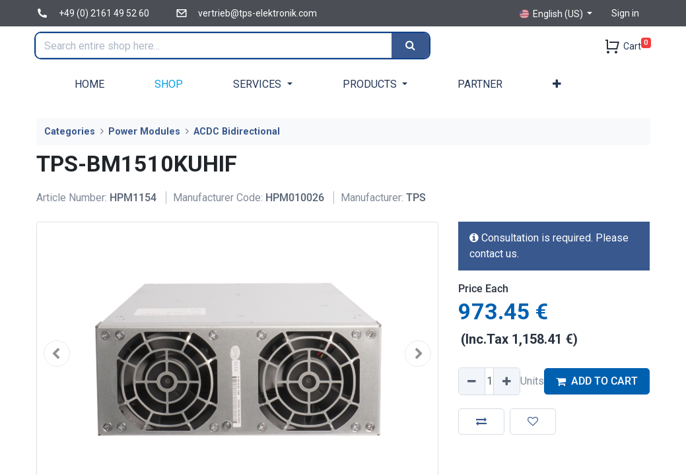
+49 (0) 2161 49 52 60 (104, 13)
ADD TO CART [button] (597, 381)
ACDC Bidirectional (236, 131)
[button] (556, 84)
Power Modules (144, 131)
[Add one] (506, 381)
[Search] (412, 45)
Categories (69, 131)
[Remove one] (472, 381)
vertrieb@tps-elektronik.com (257, 13)
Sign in (625, 13)
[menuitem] (89, 84)
